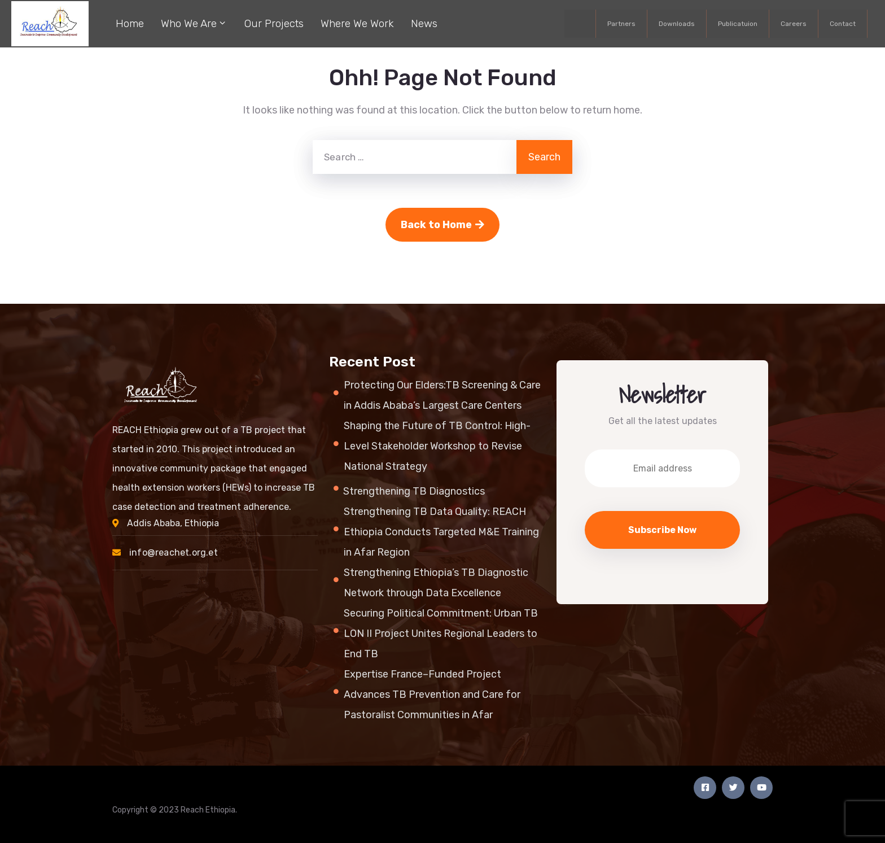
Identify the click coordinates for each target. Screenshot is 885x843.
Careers (794, 24)
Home (130, 23)
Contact (843, 24)
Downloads (677, 24)
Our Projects (274, 23)
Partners (621, 24)
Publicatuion (737, 24)
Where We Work (357, 23)
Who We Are (194, 22)
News (424, 23)
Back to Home (442, 225)
